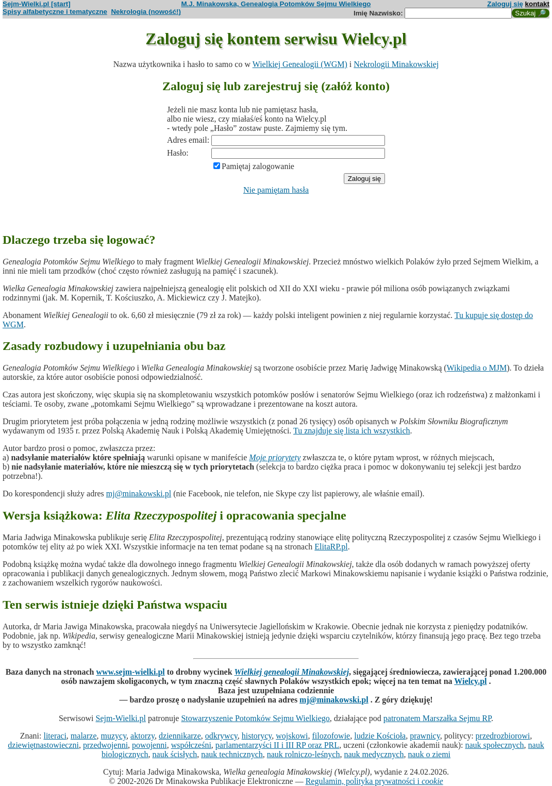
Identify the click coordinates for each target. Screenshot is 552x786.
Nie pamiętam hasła (276, 190)
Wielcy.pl (470, 681)
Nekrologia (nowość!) (146, 11)
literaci (54, 735)
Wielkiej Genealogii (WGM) (300, 64)
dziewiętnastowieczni (43, 745)
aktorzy (142, 735)
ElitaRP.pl (330, 546)
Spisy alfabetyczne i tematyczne (55, 11)
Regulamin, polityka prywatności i (374, 781)
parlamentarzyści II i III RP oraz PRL (277, 745)
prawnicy (425, 735)
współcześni (191, 745)
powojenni (149, 745)
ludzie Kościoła (380, 735)
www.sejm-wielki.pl (130, 671)
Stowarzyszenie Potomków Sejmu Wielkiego (255, 718)
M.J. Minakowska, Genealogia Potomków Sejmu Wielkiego (276, 4)
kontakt (537, 4)
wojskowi (292, 735)
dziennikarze (180, 735)
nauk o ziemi (429, 754)
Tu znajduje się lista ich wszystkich (351, 430)
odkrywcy (221, 735)
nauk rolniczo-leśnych (303, 754)
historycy (257, 735)
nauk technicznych (232, 754)
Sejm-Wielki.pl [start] (37, 4)
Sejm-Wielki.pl (120, 718)
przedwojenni (105, 745)
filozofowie (331, 735)
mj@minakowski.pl (138, 493)
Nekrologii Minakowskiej (396, 64)
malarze (84, 735)
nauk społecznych (494, 745)
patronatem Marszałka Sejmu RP (437, 718)
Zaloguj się (505, 4)
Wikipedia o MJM (477, 367)
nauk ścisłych (175, 754)
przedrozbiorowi (503, 735)
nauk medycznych (374, 754)
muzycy (113, 735)
